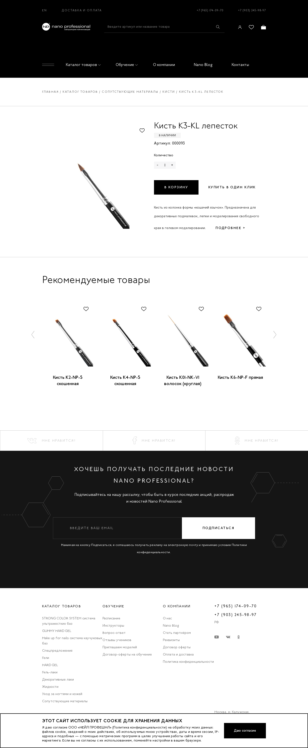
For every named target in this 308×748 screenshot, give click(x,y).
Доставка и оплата (82, 10)
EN (44, 10)
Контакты (240, 64)
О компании (164, 64)
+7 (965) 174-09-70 (210, 10)
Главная (50, 92)
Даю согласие (245, 730)
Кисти (168, 92)
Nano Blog (203, 64)
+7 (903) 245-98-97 (252, 10)
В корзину (176, 187)
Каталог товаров (82, 64)
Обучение (126, 64)
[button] (33, 334)
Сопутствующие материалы (130, 92)
